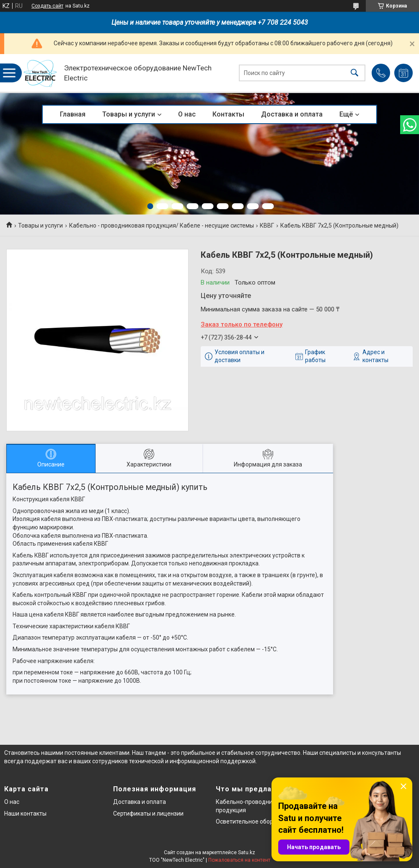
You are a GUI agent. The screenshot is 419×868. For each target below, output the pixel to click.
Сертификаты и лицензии (148, 813)
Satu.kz (246, 852)
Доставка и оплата (292, 114)
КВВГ (267, 225)
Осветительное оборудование (258, 821)
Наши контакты (25, 813)
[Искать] (354, 73)
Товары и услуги (128, 114)
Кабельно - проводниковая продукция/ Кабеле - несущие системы (161, 225)
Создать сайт (47, 6)
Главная (72, 114)
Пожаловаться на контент (239, 860)
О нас (187, 114)
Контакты (228, 114)
